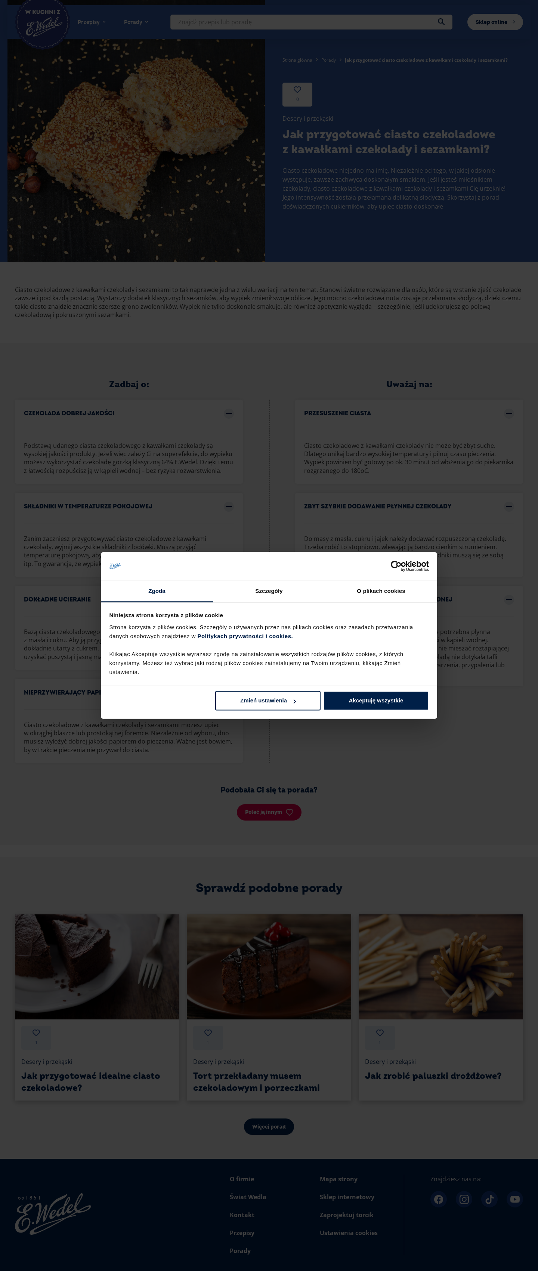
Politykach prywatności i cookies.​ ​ (245, 636)
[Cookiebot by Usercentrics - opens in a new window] (396, 566)
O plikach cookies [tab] (381, 591)
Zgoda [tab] (157, 591)
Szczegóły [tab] (268, 591)
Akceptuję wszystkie (376, 701)
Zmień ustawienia (268, 701)
